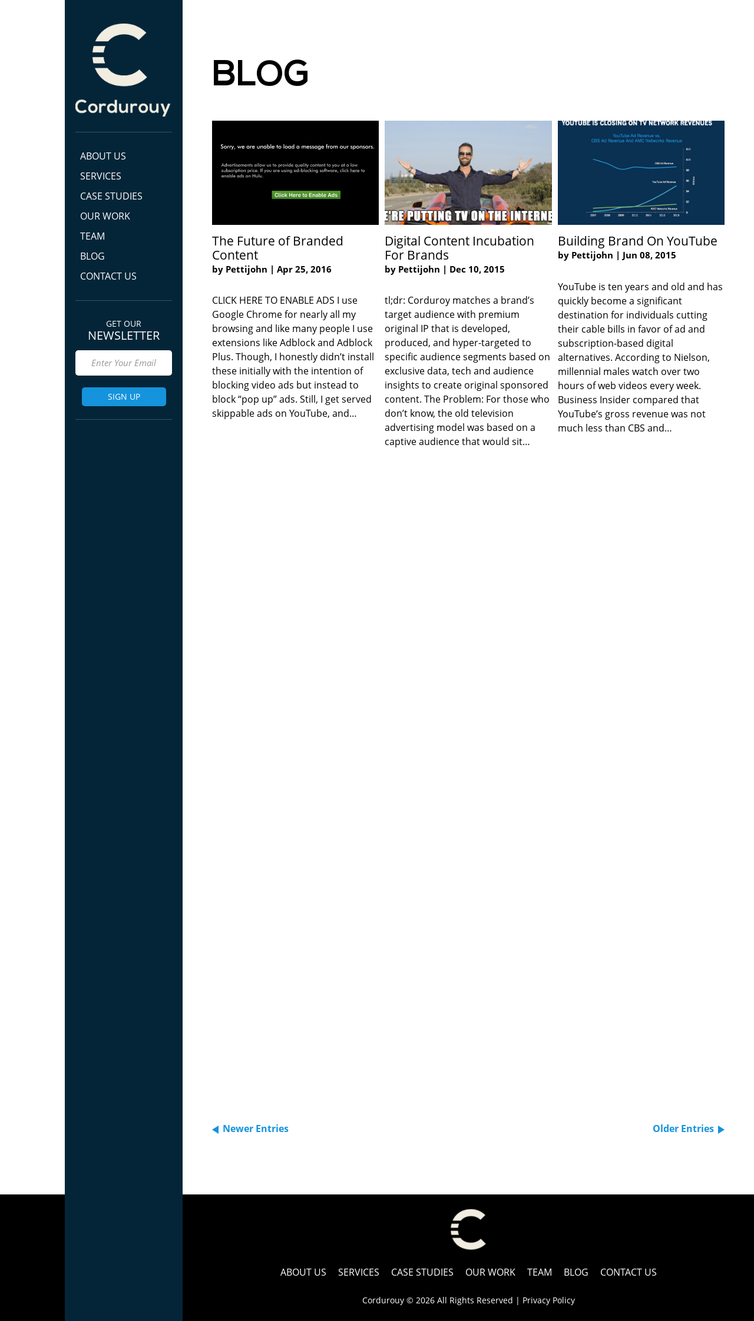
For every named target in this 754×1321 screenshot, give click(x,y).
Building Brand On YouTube (637, 241)
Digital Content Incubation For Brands (459, 248)
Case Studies (111, 196)
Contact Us (108, 276)
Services (100, 176)
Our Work (105, 216)
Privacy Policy (548, 1300)
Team (92, 236)
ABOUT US (103, 156)
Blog (92, 256)
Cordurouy (122, 70)
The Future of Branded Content (277, 248)
